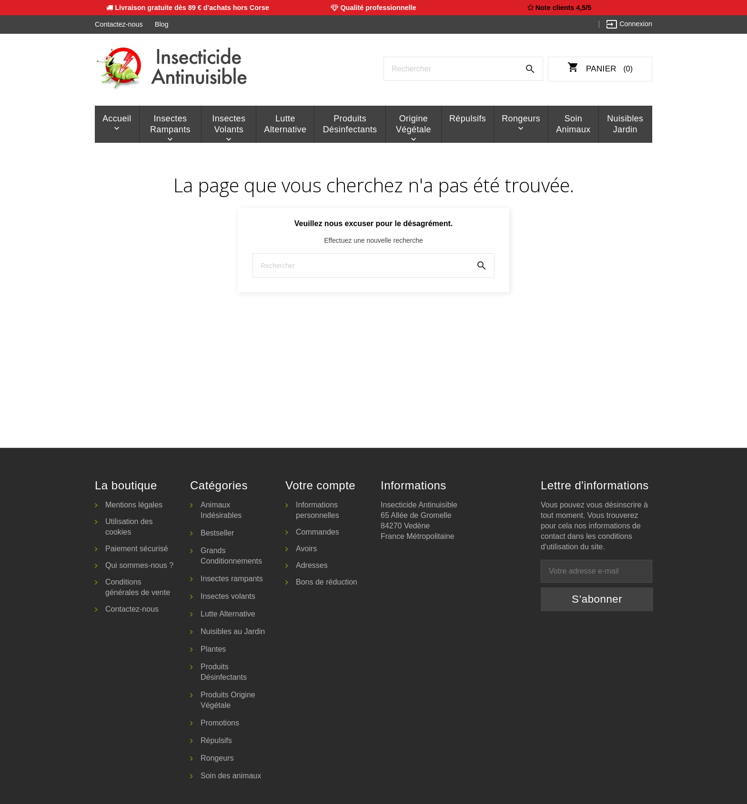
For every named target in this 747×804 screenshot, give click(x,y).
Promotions (220, 723)
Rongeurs (521, 118)
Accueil (116, 118)
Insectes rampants (170, 124)
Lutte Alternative (285, 124)
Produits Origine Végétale (228, 700)
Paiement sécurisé (136, 549)
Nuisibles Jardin (625, 124)
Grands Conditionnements (231, 555)
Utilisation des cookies (129, 526)
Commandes (317, 532)
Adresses (312, 565)
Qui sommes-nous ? (139, 565)
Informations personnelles (317, 510)
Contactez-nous (119, 24)
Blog (162, 24)
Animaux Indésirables (221, 510)
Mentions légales (133, 505)
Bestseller (217, 533)
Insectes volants (228, 124)
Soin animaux (573, 124)
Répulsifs (467, 118)
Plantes (213, 649)
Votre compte (320, 485)
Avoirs (306, 549)
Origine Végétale (413, 124)
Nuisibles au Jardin (233, 631)
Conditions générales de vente (137, 587)
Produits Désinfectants (350, 124)
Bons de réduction (326, 582)
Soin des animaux (231, 776)
